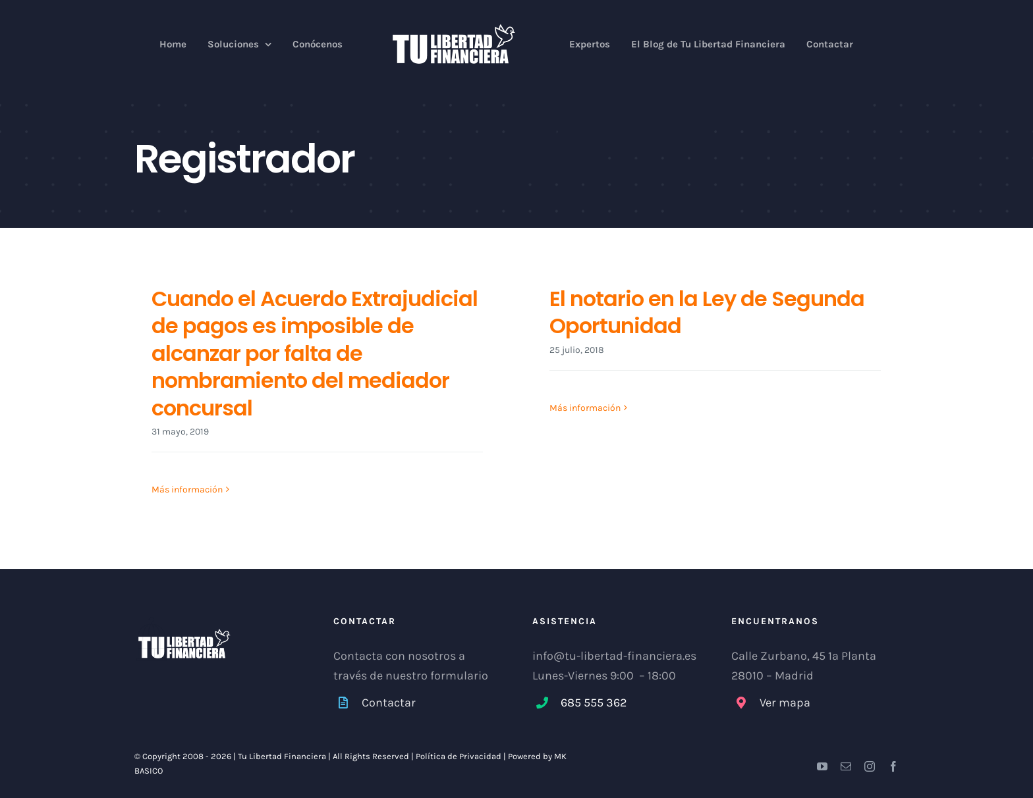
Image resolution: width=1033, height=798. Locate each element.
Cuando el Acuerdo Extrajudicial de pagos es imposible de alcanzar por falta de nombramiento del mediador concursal (315, 353)
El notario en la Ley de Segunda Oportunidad (706, 312)
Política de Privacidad (458, 757)
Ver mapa (785, 702)
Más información (187, 490)
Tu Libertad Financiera (283, 757)
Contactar (389, 702)
